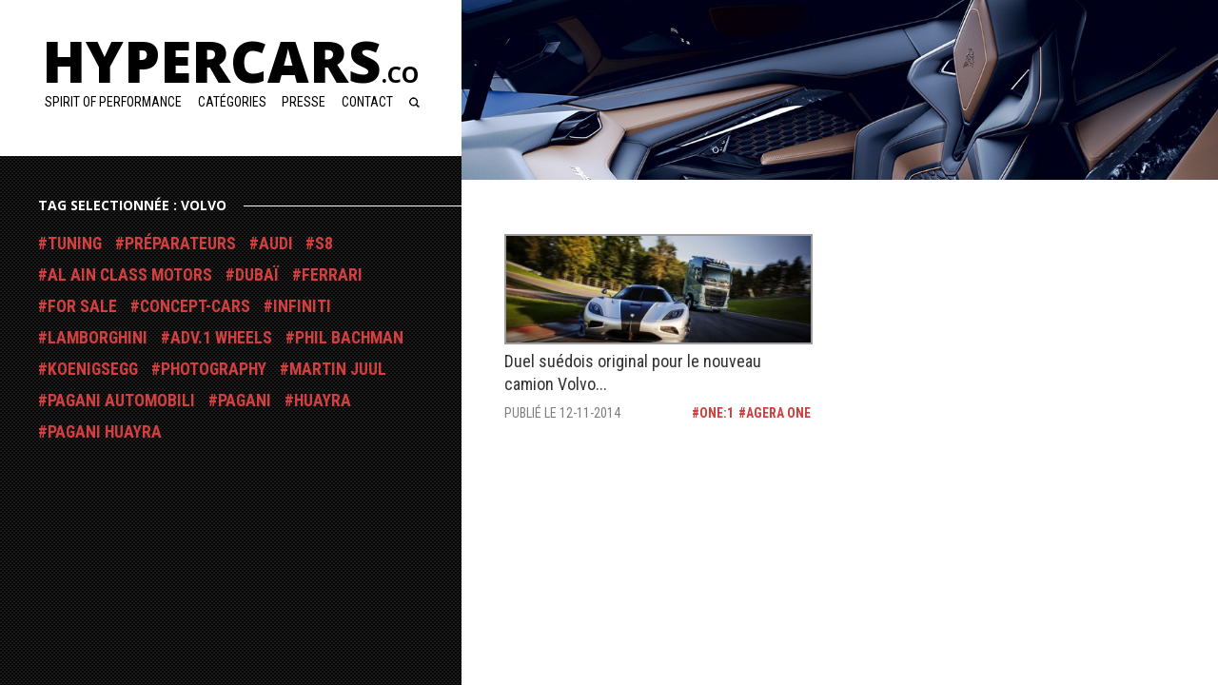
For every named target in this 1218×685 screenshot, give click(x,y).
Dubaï (257, 274)
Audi (276, 243)
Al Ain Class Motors (130, 274)
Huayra (322, 400)
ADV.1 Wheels (221, 337)
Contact (367, 101)
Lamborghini (97, 337)
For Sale (82, 306)
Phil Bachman (349, 337)
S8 (324, 243)
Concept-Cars (195, 306)
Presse (303, 101)
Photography (213, 369)
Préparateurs (180, 243)
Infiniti (302, 306)
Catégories (232, 101)
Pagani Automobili (121, 400)
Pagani (244, 400)
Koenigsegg (93, 369)
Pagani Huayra (105, 431)
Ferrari (332, 274)
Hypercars (230, 61)
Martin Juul (337, 369)
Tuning (75, 243)
